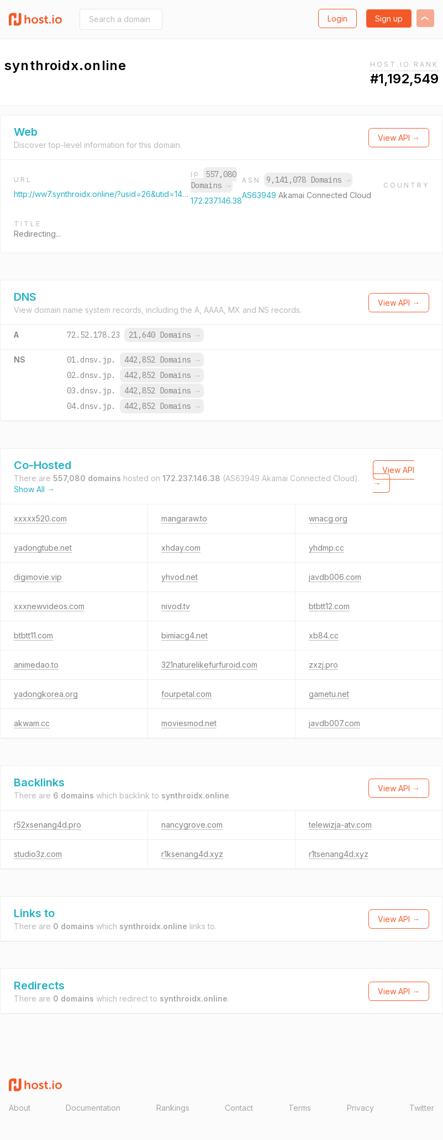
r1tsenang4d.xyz (338, 854)
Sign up (389, 18)
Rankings (172, 1107)
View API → (399, 137)
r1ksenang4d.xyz (192, 854)
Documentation (93, 1107)
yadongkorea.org (46, 694)
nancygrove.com (192, 824)
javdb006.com (335, 577)
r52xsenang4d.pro (47, 824)
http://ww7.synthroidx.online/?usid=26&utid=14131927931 (116, 194)
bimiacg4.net (184, 635)
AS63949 (260, 195)
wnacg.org (328, 518)
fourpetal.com (186, 694)
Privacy (360, 1107)
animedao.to (36, 664)
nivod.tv (175, 606)
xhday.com (181, 547)
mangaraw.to (184, 518)
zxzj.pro (323, 664)
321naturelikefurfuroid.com (209, 664)
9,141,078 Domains (308, 180)
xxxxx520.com (40, 518)
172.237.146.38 (216, 200)
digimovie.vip (38, 577)
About (19, 1107)
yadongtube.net (43, 547)
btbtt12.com (329, 606)
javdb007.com (334, 723)
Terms (299, 1107)
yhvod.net (179, 577)
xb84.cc (324, 635)
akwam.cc (32, 723)
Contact (239, 1107)
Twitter (421, 1107)
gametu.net (329, 694)
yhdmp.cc (326, 547)
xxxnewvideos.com (49, 606)
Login (337, 18)
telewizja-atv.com (340, 824)
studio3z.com (38, 854)
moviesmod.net (189, 723)
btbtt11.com (33, 635)
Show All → (34, 489)
